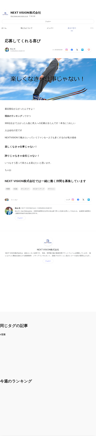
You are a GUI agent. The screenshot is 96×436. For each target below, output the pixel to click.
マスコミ (52, 189)
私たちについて (26, 28)
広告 (16, 189)
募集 (92, 28)
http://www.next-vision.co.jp (19, 16)
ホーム (3, 28)
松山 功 (12, 49)
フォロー (48, 21)
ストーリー (72, 28)
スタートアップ (39, 189)
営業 (8, 189)
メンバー (50, 28)
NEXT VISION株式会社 (26, 13)
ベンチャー (25, 189)
